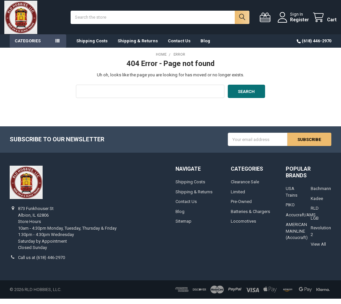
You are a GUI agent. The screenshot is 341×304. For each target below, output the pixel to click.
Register (294, 22)
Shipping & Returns (138, 46)
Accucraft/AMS (301, 220)
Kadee (317, 203)
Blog (205, 46)
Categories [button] (28, 46)
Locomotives (243, 226)
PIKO (290, 210)
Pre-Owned (241, 207)
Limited (238, 197)
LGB (315, 223)
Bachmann (321, 194)
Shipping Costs (92, 46)
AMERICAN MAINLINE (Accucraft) (297, 237)
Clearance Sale (245, 187)
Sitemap (183, 226)
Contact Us (179, 46)
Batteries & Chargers (250, 216)
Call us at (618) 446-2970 (41, 262)
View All (318, 249)
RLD (315, 213)
